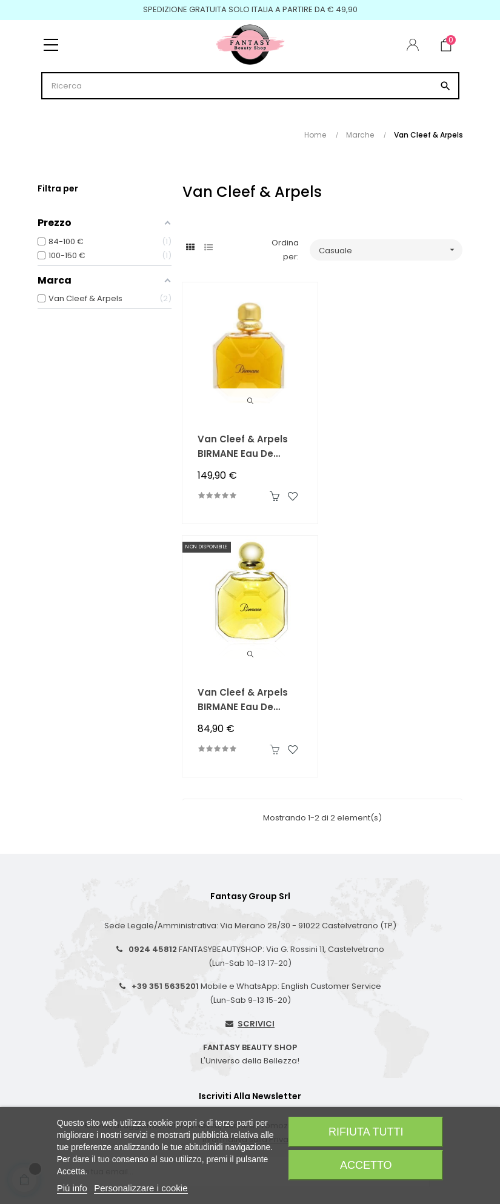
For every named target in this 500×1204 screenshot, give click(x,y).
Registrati (274, 1073)
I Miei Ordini (278, 1053)
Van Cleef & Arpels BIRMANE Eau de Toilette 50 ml (388, 447)
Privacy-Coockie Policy (92, 1092)
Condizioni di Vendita (88, 1073)
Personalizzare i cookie (140, 1188)
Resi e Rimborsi (76, 1053)
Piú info (72, 1188)
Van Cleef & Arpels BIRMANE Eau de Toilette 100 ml (243, 447)
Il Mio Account (283, 1034)
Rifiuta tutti (365, 1132)
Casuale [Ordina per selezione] (390, 250)
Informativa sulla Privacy (250, 885)
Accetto (366, 1165)
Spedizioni (67, 1034)
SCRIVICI (256, 770)
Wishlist (270, 1092)
